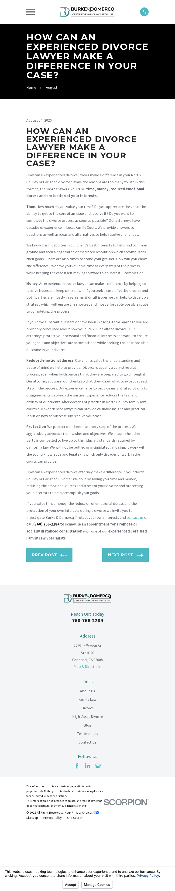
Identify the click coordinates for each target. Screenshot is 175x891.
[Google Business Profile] (98, 830)
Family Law (87, 763)
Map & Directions (87, 730)
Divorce (88, 772)
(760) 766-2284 (46, 588)
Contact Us (87, 806)
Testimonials (87, 797)
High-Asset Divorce (87, 780)
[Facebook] (77, 830)
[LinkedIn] (87, 830)
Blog (87, 789)
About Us (87, 755)
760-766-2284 (87, 684)
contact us (135, 581)
